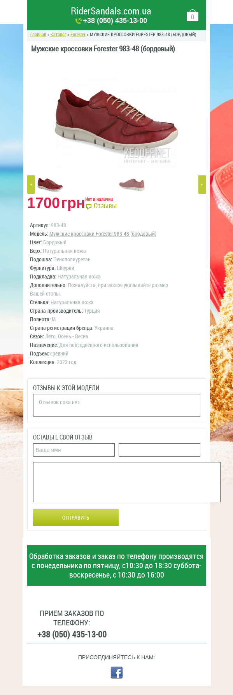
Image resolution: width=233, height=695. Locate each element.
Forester (78, 34)
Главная (38, 34)
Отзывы (105, 205)
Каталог (58, 34)
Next (202, 184)
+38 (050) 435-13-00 (115, 21)
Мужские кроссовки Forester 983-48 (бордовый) (102, 234)
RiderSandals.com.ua (111, 11)
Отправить (75, 518)
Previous (31, 184)
